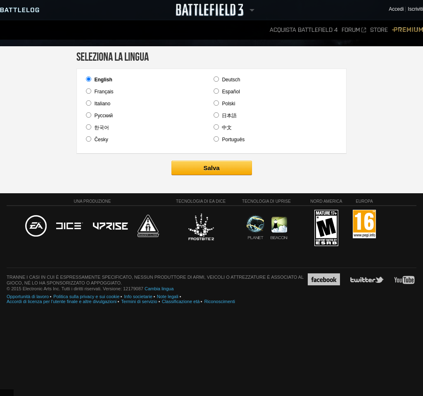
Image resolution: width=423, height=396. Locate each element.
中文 (227, 127)
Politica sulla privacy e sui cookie (86, 296)
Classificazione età (181, 301)
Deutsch (231, 80)
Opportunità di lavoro (28, 296)
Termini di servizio (139, 301)
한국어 (101, 127)
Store (379, 29)
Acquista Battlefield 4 (303, 29)
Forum (354, 29)
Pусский (103, 116)
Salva (211, 167)
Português (233, 139)
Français (103, 92)
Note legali (167, 296)
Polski (228, 104)
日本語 (229, 116)
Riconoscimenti (219, 301)
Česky (101, 139)
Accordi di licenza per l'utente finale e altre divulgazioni (61, 301)
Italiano (102, 104)
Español (231, 92)
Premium (407, 30)
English (103, 80)
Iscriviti (415, 9)
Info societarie (138, 296)
